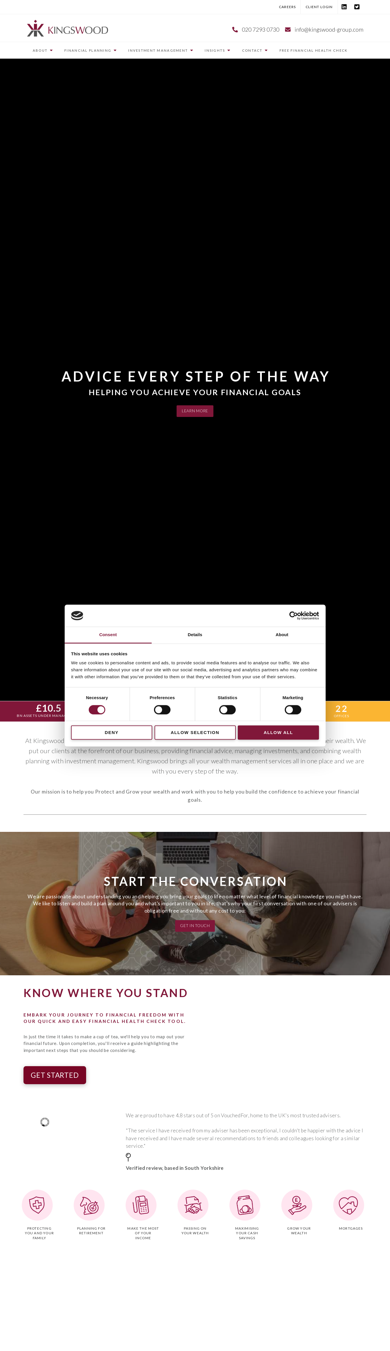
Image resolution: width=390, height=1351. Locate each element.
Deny (112, 732)
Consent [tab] (108, 634)
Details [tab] (195, 634)
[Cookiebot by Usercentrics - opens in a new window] (293, 615)
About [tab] (282, 634)
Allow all (278, 732)
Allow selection (195, 732)
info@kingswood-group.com (329, 29)
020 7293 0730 (260, 29)
